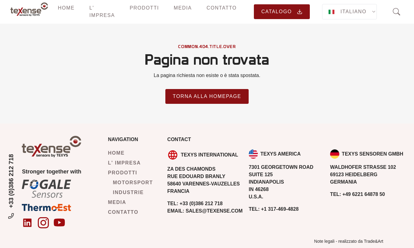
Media (183, 7)
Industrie (128, 192)
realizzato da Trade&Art (360, 241)
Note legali (324, 241)
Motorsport (133, 182)
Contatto (222, 7)
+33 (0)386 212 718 (11, 187)
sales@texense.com (204, 210)
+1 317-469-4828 (273, 209)
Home (66, 7)
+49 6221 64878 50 (357, 194)
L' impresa (102, 11)
